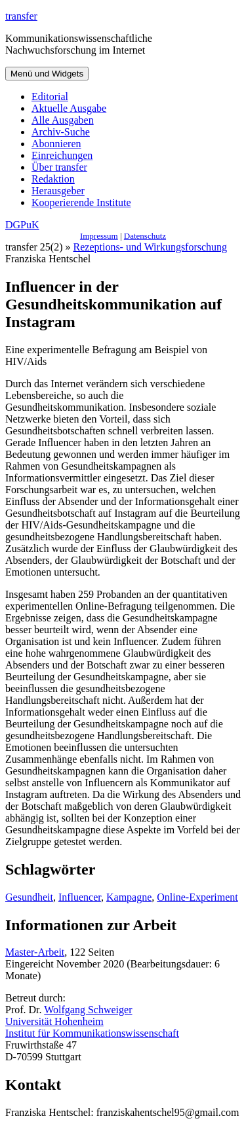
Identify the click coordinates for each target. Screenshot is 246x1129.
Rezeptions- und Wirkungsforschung (150, 246)
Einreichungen (61, 155)
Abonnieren (56, 143)
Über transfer (59, 167)
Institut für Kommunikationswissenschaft (92, 1033)
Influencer (79, 897)
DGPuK (22, 224)
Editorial (49, 96)
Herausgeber (58, 190)
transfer (21, 16)
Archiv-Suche (60, 131)
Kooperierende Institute (81, 202)
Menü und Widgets (46, 73)
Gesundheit (29, 897)
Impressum (99, 236)
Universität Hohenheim (54, 1021)
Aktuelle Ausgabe (68, 108)
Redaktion (53, 178)
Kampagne (129, 897)
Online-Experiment (197, 897)
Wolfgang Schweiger (88, 1009)
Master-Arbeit (34, 952)
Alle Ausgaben (62, 120)
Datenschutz (145, 236)
